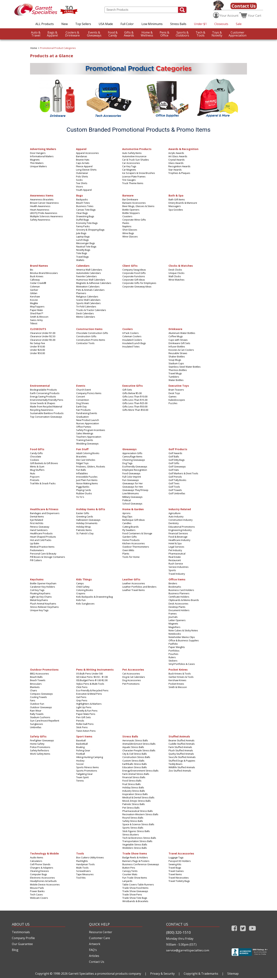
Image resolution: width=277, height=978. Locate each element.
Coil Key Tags (37, 590)
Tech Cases (36, 894)
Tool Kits (81, 877)
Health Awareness (40, 206)
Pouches (173, 654)
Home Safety (37, 743)
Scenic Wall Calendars (88, 299)
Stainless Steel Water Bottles (185, 366)
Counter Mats (129, 874)
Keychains (37, 579)
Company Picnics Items (88, 393)
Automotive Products (136, 148)
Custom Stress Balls (133, 760)
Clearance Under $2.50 (42, 336)
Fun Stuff (82, 449)
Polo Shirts (82, 176)
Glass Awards (176, 163)
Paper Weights (177, 647)
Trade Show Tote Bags (134, 897)
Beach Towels (37, 680)
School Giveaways (132, 503)
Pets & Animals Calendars (90, 289)
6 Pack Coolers (130, 333)
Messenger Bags (85, 243)
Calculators (36, 861)
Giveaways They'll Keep (135, 490)
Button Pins (128, 867)
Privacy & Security (162, 974)
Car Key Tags (129, 166)
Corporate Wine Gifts (134, 219)
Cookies (34, 459)
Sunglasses (36, 724)
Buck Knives (36, 276)
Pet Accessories (133, 669)
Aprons (126, 513)
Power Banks (37, 891)
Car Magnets (129, 169)
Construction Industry (180, 520)
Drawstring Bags (85, 216)
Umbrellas (35, 727)
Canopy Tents (130, 871)
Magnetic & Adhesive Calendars (93, 283)
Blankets (35, 687)
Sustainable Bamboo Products (47, 413)
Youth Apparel (84, 189)
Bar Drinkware (130, 199)
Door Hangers (38, 153)
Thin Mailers (37, 163)
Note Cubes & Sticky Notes (183, 630)
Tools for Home (131, 557)
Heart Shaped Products (43, 536)
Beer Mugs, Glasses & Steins (138, 206)
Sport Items (84, 736)
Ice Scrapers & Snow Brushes (138, 173)
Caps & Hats (82, 163)
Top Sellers (83, 23)
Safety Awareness (40, 219)
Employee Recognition (134, 469)
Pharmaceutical (177, 553)
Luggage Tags (176, 857)
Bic (31, 269)
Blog (15, 949)
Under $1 (200, 23)
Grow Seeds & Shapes (42, 403)
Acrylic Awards (176, 153)
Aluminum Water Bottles (182, 333)
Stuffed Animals (179, 736)
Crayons (80, 593)
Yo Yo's (80, 497)
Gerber (34, 289)
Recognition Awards (179, 166)
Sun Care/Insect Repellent (44, 720)
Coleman (35, 286)
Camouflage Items (132, 456)
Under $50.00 (37, 353)
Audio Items (36, 857)
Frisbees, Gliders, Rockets (90, 466)
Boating (80, 747)
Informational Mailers (42, 156)
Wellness (147, 33)
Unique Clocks (176, 273)
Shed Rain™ (36, 313)
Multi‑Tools (82, 867)
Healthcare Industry (179, 540)
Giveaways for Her (132, 483)
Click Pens (82, 687)
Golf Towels (175, 490)
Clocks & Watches (181, 265)
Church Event (83, 389)
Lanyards (127, 881)
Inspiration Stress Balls (135, 794)
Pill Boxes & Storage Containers (47, 557)
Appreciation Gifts (132, 453)
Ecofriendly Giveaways (134, 466)
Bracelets (81, 456)
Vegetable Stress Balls (134, 844)
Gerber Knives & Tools (181, 677)
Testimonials (21, 932)
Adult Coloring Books (87, 453)
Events (80, 385)
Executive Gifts (132, 385)
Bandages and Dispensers (45, 513)
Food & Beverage (178, 536)
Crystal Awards (176, 159)
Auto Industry (176, 516)
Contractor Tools (85, 343)
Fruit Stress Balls (131, 784)
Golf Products (178, 449)
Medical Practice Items (42, 546)
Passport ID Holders (180, 861)
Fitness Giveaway (39, 526)
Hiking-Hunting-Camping (89, 757)
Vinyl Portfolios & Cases (182, 664)
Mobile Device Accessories (45, 884)
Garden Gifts (129, 536)
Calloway (35, 279)
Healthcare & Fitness (44, 509)
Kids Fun (81, 600)
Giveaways (94, 33)
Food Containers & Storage (137, 533)
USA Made (106, 23)
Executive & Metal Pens (89, 693)
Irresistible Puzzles (87, 476)
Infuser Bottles (177, 346)
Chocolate (35, 456)
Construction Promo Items (90, 339)
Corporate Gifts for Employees (139, 283)
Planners (81, 293)
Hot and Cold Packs (40, 540)
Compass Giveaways (41, 693)
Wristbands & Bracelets (135, 901)
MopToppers (37, 306)
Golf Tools (174, 486)
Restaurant (175, 560)
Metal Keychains (39, 600)
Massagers (175, 206)
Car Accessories (131, 163)
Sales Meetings (84, 433)
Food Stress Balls (131, 780)
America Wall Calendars (89, 269)
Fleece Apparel (84, 166)
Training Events (84, 440)
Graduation (82, 416)
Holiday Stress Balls (133, 787)
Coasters (127, 216)
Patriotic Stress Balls (133, 804)
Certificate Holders (179, 596)
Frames (173, 613)
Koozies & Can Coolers (181, 349)
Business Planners (179, 593)
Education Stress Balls (134, 767)
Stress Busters (130, 834)
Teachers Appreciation (88, 436)
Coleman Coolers (131, 336)
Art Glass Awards (177, 156)
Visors (79, 186)
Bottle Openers (130, 209)
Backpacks (82, 199)
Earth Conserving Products (45, 393)
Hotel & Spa (175, 543)
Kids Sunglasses (85, 603)
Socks (79, 179)
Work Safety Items (40, 753)
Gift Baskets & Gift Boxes (44, 463)
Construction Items (89, 328)
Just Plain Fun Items (87, 480)
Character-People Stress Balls (138, 750)
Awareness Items (41, 195)
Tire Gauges (129, 179)
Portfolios (174, 650)
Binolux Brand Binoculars (44, 273)
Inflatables (82, 473)
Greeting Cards (84, 516)
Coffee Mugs (176, 336)
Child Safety (82, 586)
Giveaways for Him (132, 486)
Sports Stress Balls (132, 827)
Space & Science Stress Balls (138, 824)
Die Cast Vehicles (85, 459)
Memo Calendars (85, 316)
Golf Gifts (174, 463)
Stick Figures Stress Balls (136, 831)
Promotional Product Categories (58, 48)
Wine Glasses (130, 236)
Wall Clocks (175, 276)
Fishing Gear (83, 750)
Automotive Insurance (134, 156)
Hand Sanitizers (39, 530)
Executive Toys (179, 385)
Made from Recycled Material (46, 406)
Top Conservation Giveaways (46, 416)
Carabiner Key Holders (42, 586)
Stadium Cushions (40, 717)
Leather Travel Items (133, 590)
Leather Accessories (133, 583)
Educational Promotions (182, 526)
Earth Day (81, 406)
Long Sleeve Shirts (86, 169)
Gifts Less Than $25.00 (134, 403)
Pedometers (37, 550)
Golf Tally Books (177, 480)
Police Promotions (40, 747)
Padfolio (173, 643)
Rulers (172, 657)
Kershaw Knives (177, 680)
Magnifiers (174, 627)
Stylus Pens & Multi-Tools (90, 683)
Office (164, 33)
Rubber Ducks (84, 493)
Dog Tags (127, 463)
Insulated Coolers (132, 339)
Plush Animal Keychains (43, 603)
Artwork (94, 943)
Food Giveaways (131, 473)
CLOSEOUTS (38, 328)
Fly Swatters (129, 530)
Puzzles (173, 403)
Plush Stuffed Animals (181, 750)
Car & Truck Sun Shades (135, 159)
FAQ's (93, 949)
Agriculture (175, 513)
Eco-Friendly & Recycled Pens (92, 690)
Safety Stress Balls (132, 821)
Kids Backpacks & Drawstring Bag (94, 596)
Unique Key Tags (39, 610)
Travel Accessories (181, 853)
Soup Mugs (175, 359)
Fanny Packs (83, 226)
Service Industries (179, 567)
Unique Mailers (38, 166)
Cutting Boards (130, 526)
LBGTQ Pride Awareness (43, 213)
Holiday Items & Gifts (90, 509)
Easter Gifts (82, 513)
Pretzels (34, 480)
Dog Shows (82, 403)
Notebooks (175, 633)
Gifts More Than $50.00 (135, 409)
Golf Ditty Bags (177, 459)
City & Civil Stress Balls (134, 753)
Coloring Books (84, 590)
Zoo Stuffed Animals (180, 770)
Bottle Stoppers (131, 213)
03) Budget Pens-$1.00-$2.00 (92, 680)
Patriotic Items (84, 530)
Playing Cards (83, 490)
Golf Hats (174, 469)
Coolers (127, 328)
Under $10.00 (37, 346)
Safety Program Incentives (90, 430)
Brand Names (39, 265)
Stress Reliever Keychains (44, 607)
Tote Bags (81, 253)
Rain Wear (35, 710)
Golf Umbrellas (177, 493)
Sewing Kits (175, 864)
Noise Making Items (87, 483)
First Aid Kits (36, 523)
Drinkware (72, 33)
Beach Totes (83, 202)
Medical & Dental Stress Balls (138, 797)
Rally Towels (37, 714)
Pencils (80, 720)
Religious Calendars (87, 296)
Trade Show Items (134, 853)
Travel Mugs (175, 373)
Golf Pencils (175, 476)
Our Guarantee (22, 943)
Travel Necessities (179, 877)
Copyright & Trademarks (201, 974)
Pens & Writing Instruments (95, 669)
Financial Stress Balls (133, 777)
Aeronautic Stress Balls (135, 740)
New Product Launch (87, 420)
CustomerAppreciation (237, 33)
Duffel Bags (82, 219)
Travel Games (176, 871)
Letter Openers (177, 620)
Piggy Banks (82, 486)
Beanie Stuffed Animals (181, 740)
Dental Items (37, 516)
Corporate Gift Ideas (133, 279)
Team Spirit (82, 777)
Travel (35, 33)
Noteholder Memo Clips (182, 637)
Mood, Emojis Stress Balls (136, 800)
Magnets (35, 159)
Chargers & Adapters (41, 867)
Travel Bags (82, 256)
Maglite (34, 303)
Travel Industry (177, 573)
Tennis (80, 780)
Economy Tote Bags (87, 223)
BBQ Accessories (39, 673)
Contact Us (244, 6)
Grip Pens (81, 700)
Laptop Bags (83, 236)
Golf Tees (174, 483)
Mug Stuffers (37, 469)
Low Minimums (152, 23)
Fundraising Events (86, 413)
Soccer (80, 764)
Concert (80, 396)
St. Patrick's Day (84, 533)
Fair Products (83, 409)
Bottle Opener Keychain (43, 583)
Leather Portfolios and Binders (139, 586)
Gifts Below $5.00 (132, 393)
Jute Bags (81, 233)
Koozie (34, 299)
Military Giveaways (132, 497)
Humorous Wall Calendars (90, 279)
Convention (82, 399)
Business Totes (84, 206)
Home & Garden (133, 509)
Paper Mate (36, 310)
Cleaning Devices (39, 871)
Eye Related (36, 520)
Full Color (127, 23)
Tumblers (174, 376)
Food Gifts (37, 449)
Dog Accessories (131, 680)
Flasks (125, 223)
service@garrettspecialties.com (187, 950)
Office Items (177, 579)
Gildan (33, 293)
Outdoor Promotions (44, 669)
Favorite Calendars (86, 276)
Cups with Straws (178, 339)
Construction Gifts (86, 336)
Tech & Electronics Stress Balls (139, 837)
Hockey (80, 760)
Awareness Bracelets (42, 199)
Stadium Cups (176, 363)
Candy (113, 33)
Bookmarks (175, 586)
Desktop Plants (177, 607)
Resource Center (100, 932)
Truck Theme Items (132, 183)
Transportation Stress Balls (137, 841)
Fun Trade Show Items (134, 877)
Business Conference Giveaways (140, 864)
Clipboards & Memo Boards (184, 600)
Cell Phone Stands (40, 864)
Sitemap (233, 974)
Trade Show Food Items (135, 887)
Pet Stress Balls (131, 807)
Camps (80, 583)
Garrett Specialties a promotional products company (104, 974)
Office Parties (83, 426)
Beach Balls (36, 677)
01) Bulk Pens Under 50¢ (89, 673)
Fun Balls (81, 469)
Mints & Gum (37, 466)
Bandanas (81, 156)
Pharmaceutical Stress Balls (137, 811)
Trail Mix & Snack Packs (43, 483)
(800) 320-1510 (178, 932)
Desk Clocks (175, 269)
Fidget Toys (82, 463)
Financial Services (178, 533)
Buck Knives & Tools (180, 673)
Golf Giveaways (177, 466)
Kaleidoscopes (177, 399)
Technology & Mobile (44, 853)
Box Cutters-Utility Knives (90, 857)
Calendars (83, 265)
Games (173, 396)
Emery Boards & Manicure (183, 202)
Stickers (173, 660)
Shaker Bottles (177, 356)
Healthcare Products (41, 533)
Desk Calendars (85, 313)
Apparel (52, 33)
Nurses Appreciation (87, 423)
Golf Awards (175, 453)
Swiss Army (36, 320)
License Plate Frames (134, 176)
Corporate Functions (133, 276)
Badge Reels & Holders (135, 857)
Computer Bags (38, 874)
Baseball (81, 740)
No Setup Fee (37, 343)
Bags (79, 195)
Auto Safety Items (132, 153)
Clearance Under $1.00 (42, 333)
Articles (94, 955)
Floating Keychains (40, 593)
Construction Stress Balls (136, 757)
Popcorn (34, 476)
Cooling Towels (38, 697)
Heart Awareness (39, 209)
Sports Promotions (86, 770)
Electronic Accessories (42, 877)
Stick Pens (82, 727)
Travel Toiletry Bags (179, 881)
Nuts (32, 473)
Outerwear (82, 173)
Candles (126, 523)
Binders (173, 583)
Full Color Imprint (131, 476)
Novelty (217, 33)
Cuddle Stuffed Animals (182, 743)
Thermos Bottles (178, 370)
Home (33, 48)
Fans (32, 700)
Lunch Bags (82, 239)
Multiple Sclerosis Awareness (46, 216)
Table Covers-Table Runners (138, 884)
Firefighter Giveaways (42, 740)
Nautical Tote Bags (86, 246)
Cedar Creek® (38, 283)
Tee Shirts (81, 183)
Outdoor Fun (37, 703)
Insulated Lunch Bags (134, 343)
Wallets (80, 260)
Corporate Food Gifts (134, 273)
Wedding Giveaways (87, 443)
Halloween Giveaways (88, 520)
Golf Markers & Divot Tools (183, 473)
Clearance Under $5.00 (42, 339)
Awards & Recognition (183, 148)
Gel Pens (81, 697)
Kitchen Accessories (133, 543)
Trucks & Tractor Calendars (91, 310)
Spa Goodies (176, 209)
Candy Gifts (36, 453)
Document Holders (179, 610)
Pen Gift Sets (83, 717)
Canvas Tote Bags (86, 209)
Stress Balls (178, 23)
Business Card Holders (181, 590)
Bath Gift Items (177, 199)
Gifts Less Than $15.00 (134, 399)
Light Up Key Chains (41, 596)
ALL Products (44, 23)
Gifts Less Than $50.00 (134, 406)
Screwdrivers (83, 871)
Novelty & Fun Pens (87, 710)
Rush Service (176, 563)
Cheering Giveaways (133, 459)
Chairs (33, 690)
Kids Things (84, 579)
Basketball (82, 743)
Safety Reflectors (39, 750)
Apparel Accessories (87, 153)
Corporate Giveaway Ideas (136, 286)
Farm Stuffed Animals (180, 747)
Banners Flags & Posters (135, 861)
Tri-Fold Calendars (86, 306)
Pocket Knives (178, 669)
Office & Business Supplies (184, 640)
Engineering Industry (180, 530)
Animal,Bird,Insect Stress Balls (139, 743)
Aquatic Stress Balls (133, 747)
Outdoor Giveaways (41, 707)
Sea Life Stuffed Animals (182, 757)
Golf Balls (174, 456)
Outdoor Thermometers (135, 546)
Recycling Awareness (41, 409)
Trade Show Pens (132, 894)
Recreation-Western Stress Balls (140, 814)
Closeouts (221, 23)
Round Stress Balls (132, 817)
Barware (127, 195)
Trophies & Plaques (179, 173)
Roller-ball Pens (85, 724)
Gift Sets (127, 389)
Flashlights (82, 861)
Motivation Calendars (88, 286)
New (64, 23)
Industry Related (180, 509)
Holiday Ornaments (87, 523)
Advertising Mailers (43, 148)
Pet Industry (175, 550)
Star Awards (175, 169)
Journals (173, 617)
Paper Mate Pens (85, 714)
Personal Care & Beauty (43, 553)
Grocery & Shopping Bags (90, 229)
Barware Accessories (134, 202)
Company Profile (23, 938)
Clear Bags (82, 213)
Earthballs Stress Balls (134, 764)
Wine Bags (128, 233)
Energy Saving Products (43, 396)
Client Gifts (130, 265)
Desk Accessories (178, 603)
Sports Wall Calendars (88, 303)
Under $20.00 (37, 349)
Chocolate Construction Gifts (92, 333)
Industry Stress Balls (133, 790)
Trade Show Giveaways (135, 891)
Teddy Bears (175, 764)
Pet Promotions (131, 683)
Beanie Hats (82, 159)
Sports (172, 570)
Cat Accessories (131, 673)
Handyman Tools (85, 864)
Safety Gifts (38, 736)
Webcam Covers (39, 897)
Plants (125, 553)
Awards (129, 33)
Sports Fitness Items (87, 767)
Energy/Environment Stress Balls (140, 770)
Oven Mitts (128, 550)
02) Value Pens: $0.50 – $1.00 (92, 677)
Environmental (40, 385)
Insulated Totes (131, 346)
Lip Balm (34, 543)
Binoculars (36, 683)
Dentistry (174, 523)
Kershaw (35, 296)
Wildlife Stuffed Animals (182, 767)
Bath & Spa (176, 195)
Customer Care (99, 938)
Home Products (131, 540)
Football (80, 753)
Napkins (126, 226)
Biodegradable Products (43, 389)
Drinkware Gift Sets (179, 343)
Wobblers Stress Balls (134, 847)
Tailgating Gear (84, 774)
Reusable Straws (178, 353)
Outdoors (182, 33)
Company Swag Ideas (134, 269)
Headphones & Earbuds (43, 881)
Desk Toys (174, 393)
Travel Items (175, 874)
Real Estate (175, 557)
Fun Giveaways (130, 480)
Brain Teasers (176, 389)
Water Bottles (176, 380)
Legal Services (176, 546)
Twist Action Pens (86, 730)
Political (126, 500)
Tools (200, 33)
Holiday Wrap (83, 526)
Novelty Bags (83, 249)
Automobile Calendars (88, 273)
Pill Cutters (36, 560)
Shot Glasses (129, 229)
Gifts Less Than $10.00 (134, 396)
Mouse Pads (37, 887)
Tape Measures (85, 874)
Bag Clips (127, 516)
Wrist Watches (176, 279)
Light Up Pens (83, 707)
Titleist (33, 323)
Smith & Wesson (39, 316)
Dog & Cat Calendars (133, 677)
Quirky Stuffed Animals (181, 753)
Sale (239, 23)
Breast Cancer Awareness (44, 202)
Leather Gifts (131, 579)
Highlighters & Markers (89, 703)
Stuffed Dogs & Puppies (182, 760)
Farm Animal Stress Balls (135, 774)
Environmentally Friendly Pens (46, 399)
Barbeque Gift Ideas (133, 520)
